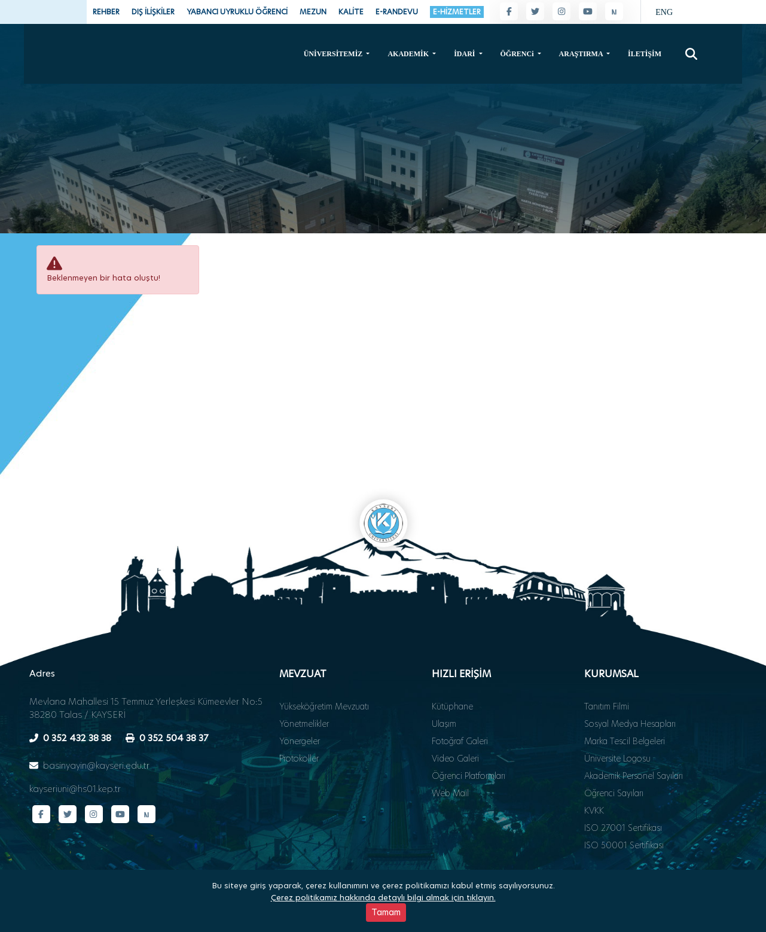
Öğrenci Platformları (468, 740)
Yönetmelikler (304, 688)
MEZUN (313, 12)
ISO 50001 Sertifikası (624, 809)
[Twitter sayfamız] (535, 11)
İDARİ (465, 53)
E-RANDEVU (397, 12)
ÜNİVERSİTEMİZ (334, 53)
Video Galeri (455, 723)
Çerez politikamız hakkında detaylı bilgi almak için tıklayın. (383, 897)
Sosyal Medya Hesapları (630, 688)
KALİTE (351, 12)
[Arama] (691, 53)
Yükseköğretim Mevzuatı (324, 671)
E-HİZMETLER (457, 12)
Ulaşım (444, 688)
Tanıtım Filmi (606, 671)
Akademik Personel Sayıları (633, 740)
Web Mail (450, 757)
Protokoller (299, 723)
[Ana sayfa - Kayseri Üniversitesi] (90, 77)
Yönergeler (299, 705)
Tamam (386, 912)
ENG (664, 12)
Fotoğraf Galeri (460, 705)
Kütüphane (452, 671)
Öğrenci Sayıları (613, 757)
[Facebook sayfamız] (509, 11)
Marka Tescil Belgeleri (624, 705)
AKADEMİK (409, 53)
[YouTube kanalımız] (588, 11)
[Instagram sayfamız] (561, 11)
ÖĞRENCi (518, 53)
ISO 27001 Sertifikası (623, 792)
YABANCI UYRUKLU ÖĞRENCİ (237, 12)
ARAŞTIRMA (582, 53)
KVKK (594, 775)
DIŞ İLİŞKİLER (153, 12)
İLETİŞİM (644, 53)
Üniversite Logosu (617, 723)
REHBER (106, 12)
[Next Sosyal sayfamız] (614, 11)
